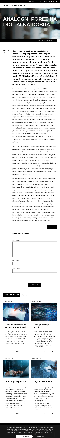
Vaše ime (16, 260)
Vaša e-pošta (17, 268)
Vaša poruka (16, 240)
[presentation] (23, 277)
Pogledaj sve (26, 295)
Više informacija (40, 436)
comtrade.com (33, 1)
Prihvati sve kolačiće (24, 436)
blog (14, 5)
